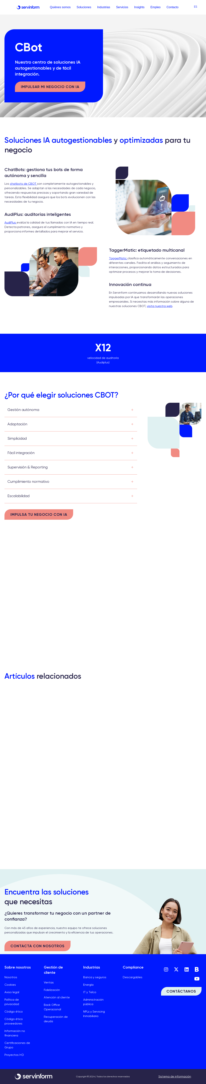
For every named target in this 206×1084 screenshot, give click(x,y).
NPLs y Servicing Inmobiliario (94, 1014)
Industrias (103, 7)
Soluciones (84, 7)
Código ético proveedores (13, 1021)
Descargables (132, 977)
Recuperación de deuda (56, 1019)
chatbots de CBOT (23, 183)
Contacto (172, 7)
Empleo (155, 7)
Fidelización (52, 990)
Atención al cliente (57, 997)
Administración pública (93, 1002)
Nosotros (10, 977)
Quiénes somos (60, 7)
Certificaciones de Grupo (17, 1045)
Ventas (49, 982)
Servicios (122, 7)
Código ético (13, 1011)
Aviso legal (11, 992)
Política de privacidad (11, 1002)
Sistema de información (174, 1076)
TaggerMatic (118, 258)
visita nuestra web (159, 306)
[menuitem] (195, 6)
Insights (139, 7)
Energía (88, 984)
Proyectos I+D (14, 1055)
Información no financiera (14, 1033)
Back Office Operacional (52, 1007)
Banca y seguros (94, 977)
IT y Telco (89, 992)
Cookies (10, 984)
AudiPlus (10, 222)
